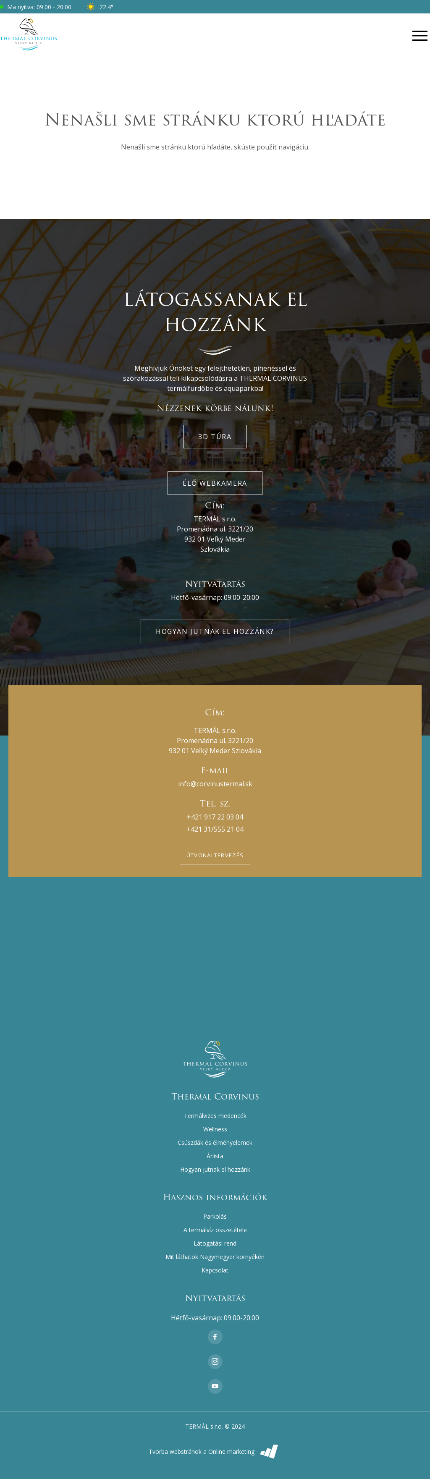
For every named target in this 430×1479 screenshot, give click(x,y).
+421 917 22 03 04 (215, 817)
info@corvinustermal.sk (215, 783)
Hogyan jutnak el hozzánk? (215, 631)
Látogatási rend (215, 1243)
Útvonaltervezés (215, 855)
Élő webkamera (215, 483)
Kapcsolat (215, 1270)
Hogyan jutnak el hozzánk (215, 1169)
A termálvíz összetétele (215, 1230)
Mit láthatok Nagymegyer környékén (215, 1257)
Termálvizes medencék (215, 1116)
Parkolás (215, 1216)
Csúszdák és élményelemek (215, 1143)
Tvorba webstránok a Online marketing (215, 1451)
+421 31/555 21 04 (215, 829)
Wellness (215, 1129)
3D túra (214, 436)
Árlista (215, 1156)
